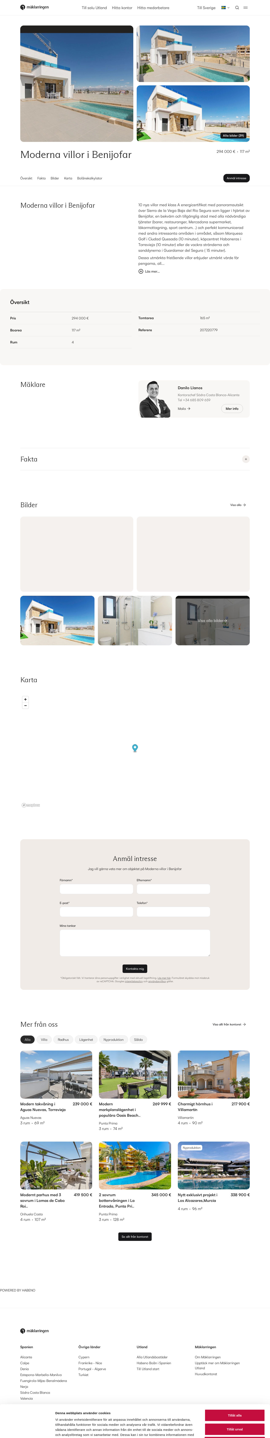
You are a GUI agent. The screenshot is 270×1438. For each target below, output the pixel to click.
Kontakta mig (135, 968)
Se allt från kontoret (135, 1236)
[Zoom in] (25, 699)
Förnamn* (66, 880)
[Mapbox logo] (31, 805)
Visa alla (238, 505)
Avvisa (235, 1410)
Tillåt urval (235, 1396)
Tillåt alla (235, 1382)
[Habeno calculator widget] (31, 1272)
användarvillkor (157, 981)
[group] (135, 1039)
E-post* (65, 903)
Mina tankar (68, 925)
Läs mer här (164, 977)
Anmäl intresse (236, 178)
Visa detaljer (229, 1429)
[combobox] (224, 7)
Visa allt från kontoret (229, 1024)
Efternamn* (144, 880)
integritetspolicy (134, 981)
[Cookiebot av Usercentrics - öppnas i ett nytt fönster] (27, 1430)
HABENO (28, 1290)
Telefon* (142, 903)
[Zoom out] (25, 705)
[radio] (27, 1039)
